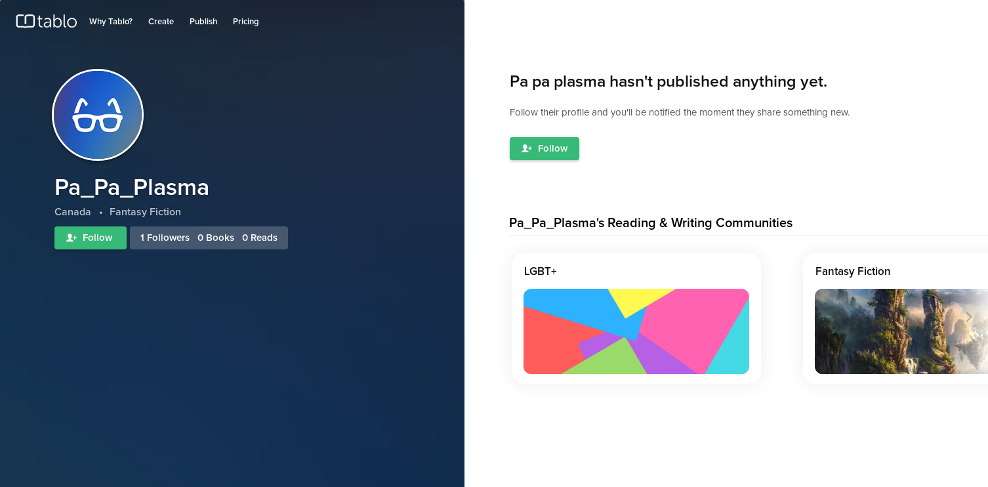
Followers (168, 238)
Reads (264, 238)
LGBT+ (540, 272)
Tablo (46, 24)
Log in (918, 15)
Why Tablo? (111, 22)
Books (220, 238)
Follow (90, 238)
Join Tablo (958, 15)
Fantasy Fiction (853, 272)
